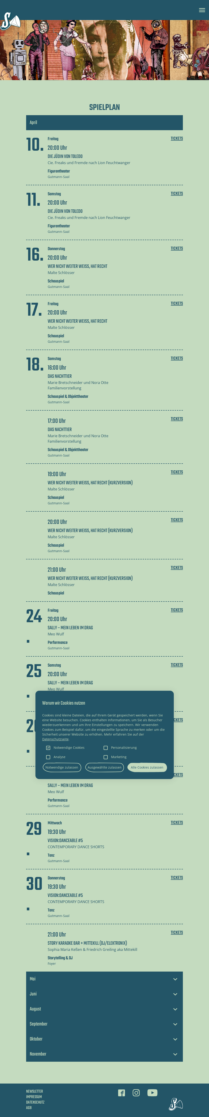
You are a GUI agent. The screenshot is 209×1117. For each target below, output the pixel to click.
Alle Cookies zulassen (147, 767)
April (33, 123)
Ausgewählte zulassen (105, 767)
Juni (33, 994)
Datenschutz (35, 1102)
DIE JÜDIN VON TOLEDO (65, 156)
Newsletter (34, 1091)
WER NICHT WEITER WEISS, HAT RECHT (77, 266)
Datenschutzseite (55, 739)
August (35, 1009)
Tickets (177, 138)
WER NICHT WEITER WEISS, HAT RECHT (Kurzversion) (90, 483)
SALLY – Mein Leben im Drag (70, 628)
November (38, 1054)
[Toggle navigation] (202, 10)
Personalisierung (124, 747)
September (38, 1024)
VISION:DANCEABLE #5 (65, 841)
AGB (29, 1108)
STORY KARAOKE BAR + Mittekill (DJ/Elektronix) (87, 943)
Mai (32, 979)
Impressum (34, 1097)
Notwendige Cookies (69, 747)
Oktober (36, 1039)
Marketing (119, 757)
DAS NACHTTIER (60, 376)
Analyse (59, 757)
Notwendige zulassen (61, 767)
